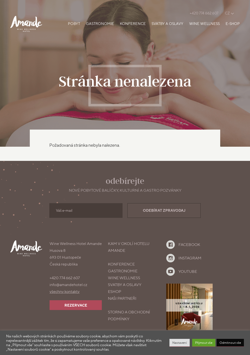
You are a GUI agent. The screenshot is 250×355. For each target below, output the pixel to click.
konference (121, 264)
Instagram (189, 258)
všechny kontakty (65, 291)
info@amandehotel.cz (68, 284)
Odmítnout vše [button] (230, 342)
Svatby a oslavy (167, 24)
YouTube (187, 271)
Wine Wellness (204, 24)
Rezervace (75, 305)
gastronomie (122, 271)
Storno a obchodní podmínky (129, 315)
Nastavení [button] (179, 342)
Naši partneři (122, 298)
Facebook (189, 244)
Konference (133, 24)
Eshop (114, 291)
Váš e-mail (64, 210)
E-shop (233, 24)
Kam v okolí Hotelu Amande (128, 247)
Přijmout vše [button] (203, 342)
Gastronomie (100, 24)
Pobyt (74, 24)
